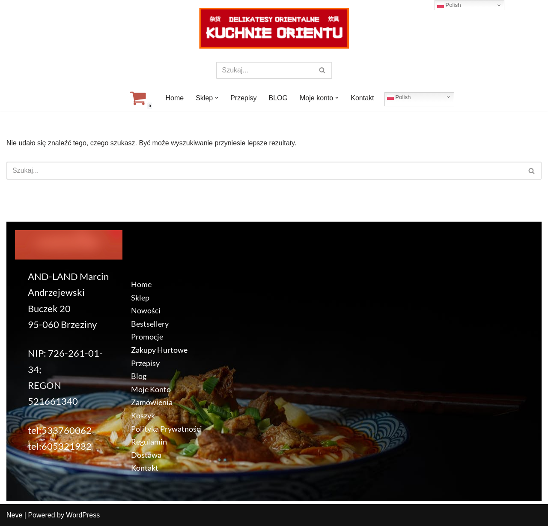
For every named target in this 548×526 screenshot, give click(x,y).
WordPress (83, 515)
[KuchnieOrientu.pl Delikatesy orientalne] (274, 28)
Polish (399, 96)
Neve (14, 515)
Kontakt (362, 98)
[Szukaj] (264, 70)
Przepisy (243, 98)
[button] (216, 97)
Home (174, 98)
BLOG (278, 98)
